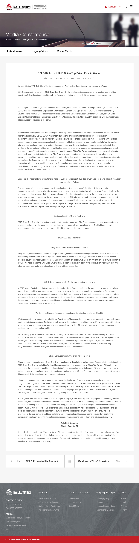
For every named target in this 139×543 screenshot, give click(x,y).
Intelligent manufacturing (48, 510)
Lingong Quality (102, 498)
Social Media (64, 51)
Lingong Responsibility (105, 506)
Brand (123, 502)
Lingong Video (39, 51)
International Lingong (105, 510)
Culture (124, 506)
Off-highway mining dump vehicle (50, 502)
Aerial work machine (47, 498)
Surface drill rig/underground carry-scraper (50, 506)
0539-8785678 (15, 504)
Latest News (14, 51)
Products (43, 492)
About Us (126, 492)
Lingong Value (102, 502)
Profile (123, 498)
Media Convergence (23, 39)
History (124, 510)
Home (8, 39)
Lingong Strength (105, 492)
